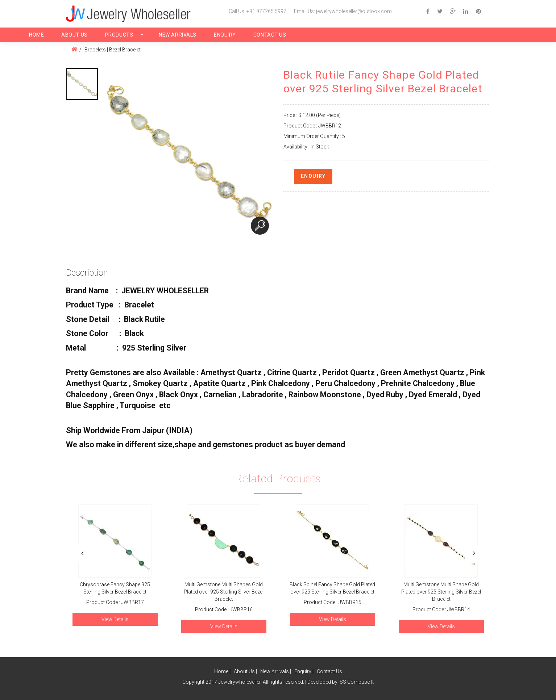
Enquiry (225, 35)
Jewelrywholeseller (239, 682)
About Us (74, 35)
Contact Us (269, 35)
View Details (115, 619)
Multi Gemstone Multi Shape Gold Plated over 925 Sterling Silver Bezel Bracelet (441, 592)
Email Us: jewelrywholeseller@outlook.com (343, 11)
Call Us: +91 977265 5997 (257, 11)
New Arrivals (177, 35)
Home (36, 35)
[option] (82, 84)
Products (119, 35)
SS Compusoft (357, 682)
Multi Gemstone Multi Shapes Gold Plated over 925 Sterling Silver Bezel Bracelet (224, 592)
